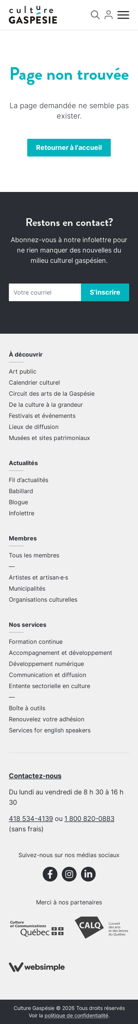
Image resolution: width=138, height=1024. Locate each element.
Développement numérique (46, 663)
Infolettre (21, 513)
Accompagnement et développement (60, 652)
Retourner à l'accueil (69, 147)
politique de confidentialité (76, 1015)
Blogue (18, 502)
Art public (22, 371)
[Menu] (123, 15)
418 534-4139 (31, 818)
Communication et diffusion (47, 674)
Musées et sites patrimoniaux (49, 437)
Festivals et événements (42, 415)
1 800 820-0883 (89, 818)
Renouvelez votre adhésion (46, 719)
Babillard (21, 491)
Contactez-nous (35, 776)
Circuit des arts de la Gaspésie (52, 393)
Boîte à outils (27, 708)
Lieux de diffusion (34, 426)
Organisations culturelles (43, 599)
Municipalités (27, 588)
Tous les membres (34, 555)
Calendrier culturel (34, 382)
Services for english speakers (50, 730)
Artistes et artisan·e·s (38, 577)
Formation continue (36, 641)
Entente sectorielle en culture (49, 686)
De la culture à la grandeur (46, 404)
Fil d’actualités (28, 480)
